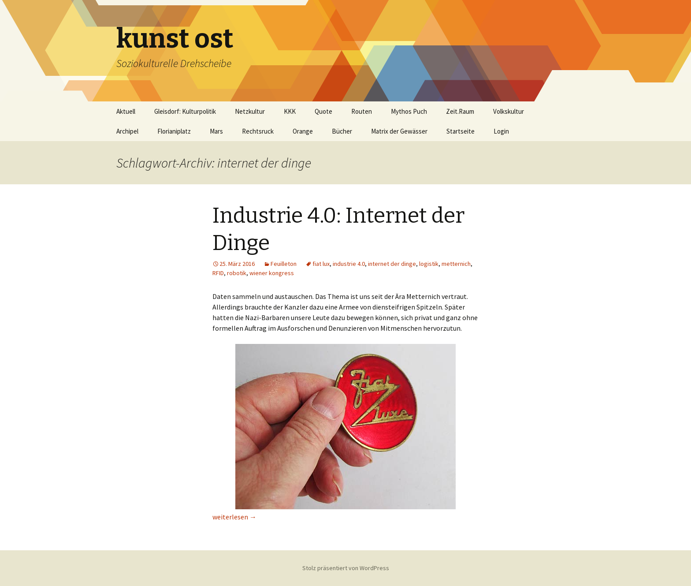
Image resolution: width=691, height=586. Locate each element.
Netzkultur (250, 111)
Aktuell (125, 111)
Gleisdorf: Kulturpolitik (185, 111)
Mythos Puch (409, 111)
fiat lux (321, 264)
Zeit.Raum (460, 111)
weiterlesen (234, 516)
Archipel (127, 131)
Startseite (460, 131)
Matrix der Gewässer (399, 131)
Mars (216, 131)
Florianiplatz (174, 131)
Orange (303, 131)
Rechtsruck (258, 131)
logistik (428, 264)
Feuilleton (284, 264)
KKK (290, 111)
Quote (323, 111)
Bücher (342, 131)
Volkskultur (508, 111)
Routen (361, 111)
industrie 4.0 (349, 264)
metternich (456, 264)
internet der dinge (392, 264)
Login (501, 131)
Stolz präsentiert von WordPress (345, 568)
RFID (218, 273)
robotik (236, 273)
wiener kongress (271, 273)
